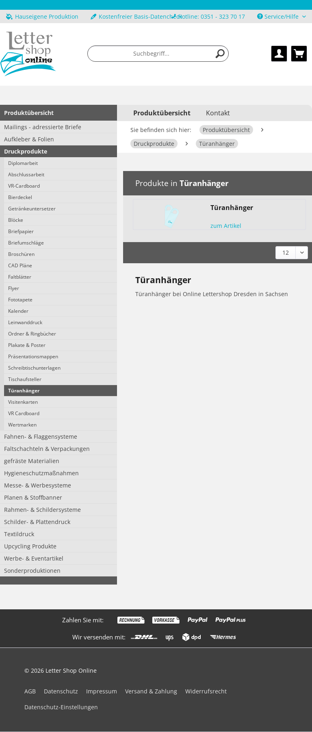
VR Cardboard (23, 413)
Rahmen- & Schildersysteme (42, 509)
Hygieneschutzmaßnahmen (41, 473)
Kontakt (218, 112)
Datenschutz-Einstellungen (61, 707)
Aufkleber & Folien (29, 139)
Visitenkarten (23, 401)
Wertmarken (22, 424)
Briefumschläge (26, 242)
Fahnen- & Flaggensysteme (40, 436)
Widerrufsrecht (206, 691)
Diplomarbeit (23, 163)
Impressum (101, 691)
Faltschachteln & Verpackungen (47, 449)
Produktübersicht (29, 113)
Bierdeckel (20, 197)
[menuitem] (208, 16)
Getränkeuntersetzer (32, 208)
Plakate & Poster (27, 345)
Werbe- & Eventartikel (33, 558)
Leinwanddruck (25, 322)
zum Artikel (225, 226)
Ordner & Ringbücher (32, 333)
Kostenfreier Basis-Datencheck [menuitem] (136, 16)
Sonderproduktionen (32, 570)
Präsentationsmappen (33, 356)
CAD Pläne (20, 265)
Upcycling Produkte (30, 546)
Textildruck (19, 534)
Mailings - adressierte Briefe (42, 127)
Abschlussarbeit (26, 174)
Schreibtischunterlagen (34, 367)
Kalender (18, 311)
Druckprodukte (25, 151)
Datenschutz (61, 691)
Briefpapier (21, 231)
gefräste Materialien (31, 461)
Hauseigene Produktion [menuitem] (42, 16)
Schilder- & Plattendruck (37, 522)
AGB (30, 691)
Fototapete (20, 299)
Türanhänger (23, 390)
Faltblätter (19, 276)
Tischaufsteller (24, 379)
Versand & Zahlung (151, 691)
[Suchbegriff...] (158, 53)
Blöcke (15, 220)
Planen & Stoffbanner (33, 497)
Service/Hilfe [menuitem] (278, 16)
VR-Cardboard (24, 185)
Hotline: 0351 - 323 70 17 (211, 16)
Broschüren (21, 254)
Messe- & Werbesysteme (37, 485)
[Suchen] (220, 53)
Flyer (13, 288)
